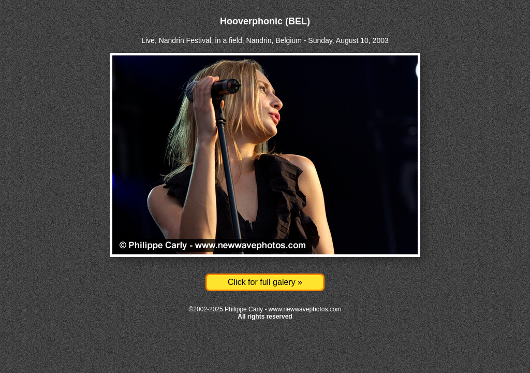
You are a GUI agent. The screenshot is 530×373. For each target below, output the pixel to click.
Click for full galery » (265, 282)
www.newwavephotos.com (305, 309)
